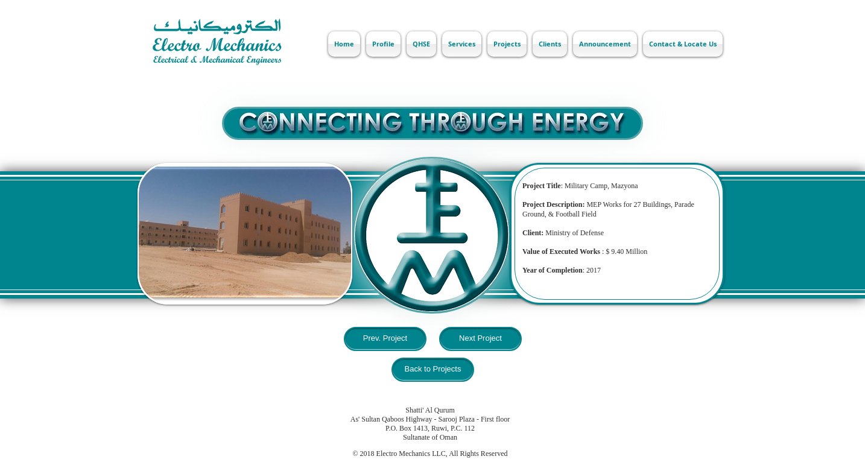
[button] (245, 234)
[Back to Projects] (432, 370)
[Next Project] (480, 339)
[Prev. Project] (385, 339)
